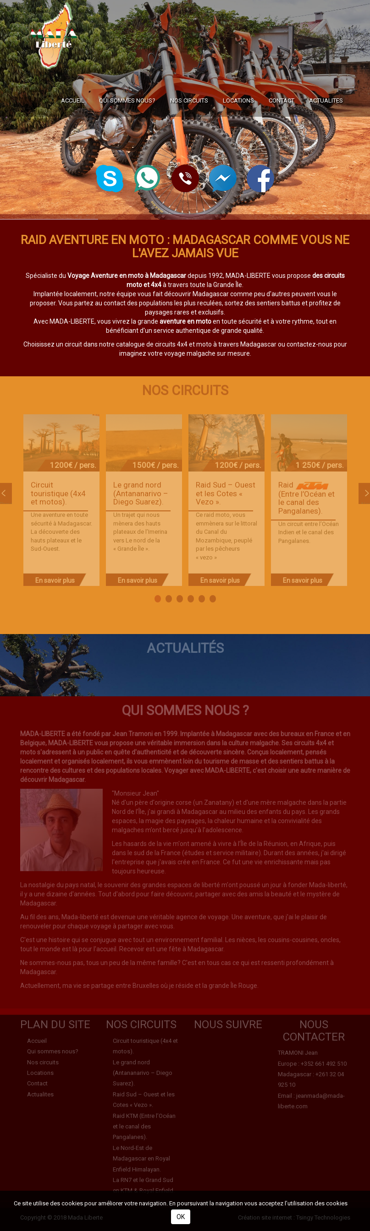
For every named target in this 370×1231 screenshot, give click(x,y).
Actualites (326, 127)
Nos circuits (189, 127)
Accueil (72, 127)
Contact (281, 127)
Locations (238, 127)
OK (181, 1216)
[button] (185, 177)
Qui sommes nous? (127, 127)
